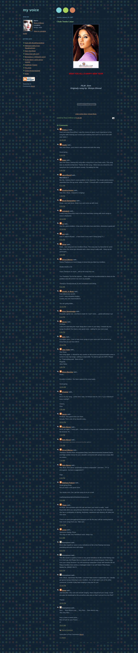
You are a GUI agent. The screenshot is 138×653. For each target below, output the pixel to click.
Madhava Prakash (68, 483)
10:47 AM (63, 625)
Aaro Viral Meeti (30, 51)
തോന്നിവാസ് (67, 175)
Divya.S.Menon (67, 259)
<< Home (63, 637)
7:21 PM (62, 445)
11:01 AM (63, 387)
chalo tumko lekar (81, 114)
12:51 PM (63, 422)
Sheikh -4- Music (68, 291)
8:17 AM (62, 538)
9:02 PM (62, 570)
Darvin (64, 322)
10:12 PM (63, 345)
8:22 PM (62, 550)
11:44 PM (63, 525)
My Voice (31, 10)
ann (63, 234)
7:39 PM (62, 196)
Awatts (64, 145)
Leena (64, 530)
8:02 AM (62, 239)
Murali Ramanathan (69, 200)
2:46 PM (62, 332)
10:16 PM (63, 585)
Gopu (64, 160)
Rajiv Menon (66, 427)
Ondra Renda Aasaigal (32, 70)
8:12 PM (62, 317)
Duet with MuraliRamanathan (34, 43)
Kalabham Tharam (31, 65)
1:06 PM (62, 367)
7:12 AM (62, 460)
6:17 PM (62, 185)
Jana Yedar (66, 349)
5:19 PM (62, 155)
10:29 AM (63, 140)
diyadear (65, 392)
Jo (63, 224)
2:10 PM (62, 478)
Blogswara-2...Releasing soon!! (35, 57)
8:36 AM (79, 118)
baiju (64, 337)
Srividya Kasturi (68, 190)
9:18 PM (62, 206)
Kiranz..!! (65, 130)
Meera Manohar (67, 372)
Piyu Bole (28, 68)
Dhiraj (64, 244)
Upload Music (92, 114)
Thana (64, 505)
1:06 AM (62, 409)
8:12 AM (62, 287)
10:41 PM (63, 603)
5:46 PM (62, 170)
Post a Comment (67, 630)
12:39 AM (63, 229)
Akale (27, 73)
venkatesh (65, 211)
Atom (81, 634)
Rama (64, 590)
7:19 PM (62, 435)
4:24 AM (62, 255)
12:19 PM (63, 306)
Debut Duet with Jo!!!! (32, 54)
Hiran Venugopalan (69, 311)
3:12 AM (62, 500)
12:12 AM (63, 219)
